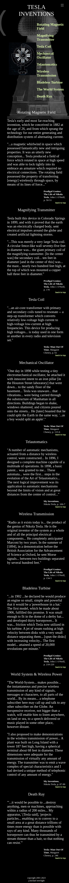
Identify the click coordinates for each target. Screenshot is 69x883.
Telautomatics (47, 64)
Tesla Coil (44, 46)
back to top (60, 203)
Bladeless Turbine (50, 82)
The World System (50, 89)
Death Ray (44, 96)
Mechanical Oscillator (45, 55)
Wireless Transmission (46, 73)
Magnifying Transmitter (45, 37)
